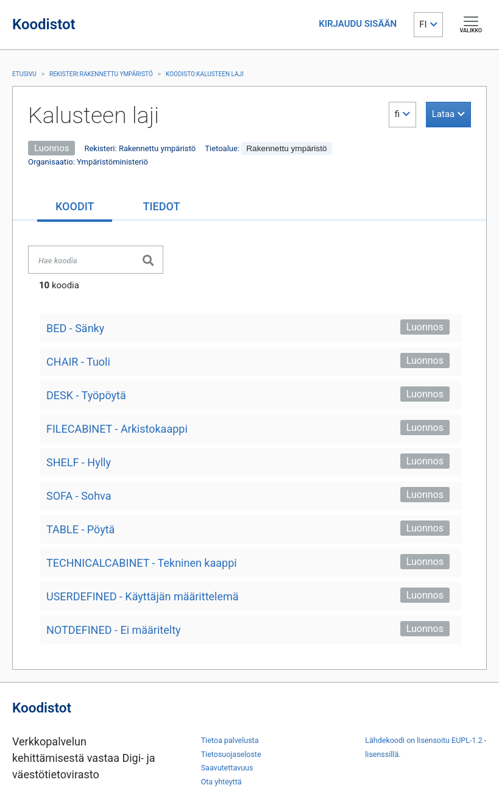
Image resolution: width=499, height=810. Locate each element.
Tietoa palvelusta (230, 740)
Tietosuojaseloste (231, 754)
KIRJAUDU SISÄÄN (358, 23)
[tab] (74, 207)
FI (422, 24)
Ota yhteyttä (221, 781)
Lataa (443, 113)
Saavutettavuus (227, 767)
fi (397, 113)
